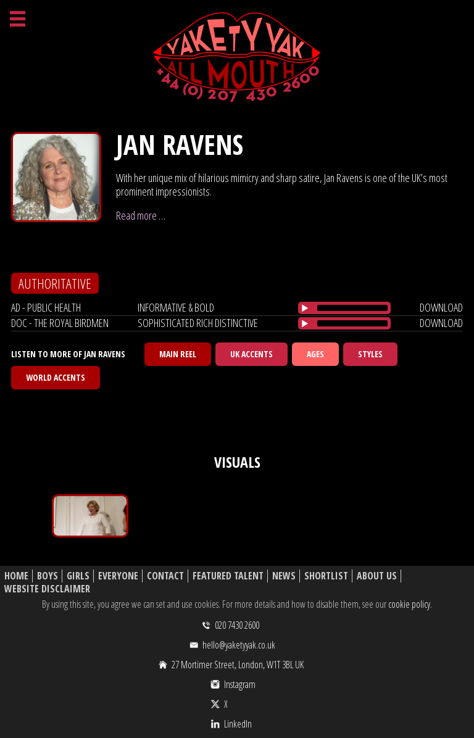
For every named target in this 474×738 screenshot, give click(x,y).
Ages (315, 354)
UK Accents (251, 354)
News (284, 576)
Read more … (140, 215)
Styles (370, 354)
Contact (165, 576)
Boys (47, 576)
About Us (377, 576)
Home (16, 576)
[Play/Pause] (305, 308)
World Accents (55, 377)
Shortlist (326, 576)
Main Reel (177, 354)
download (441, 307)
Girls (78, 576)
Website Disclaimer (47, 589)
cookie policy (409, 604)
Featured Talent (228, 576)
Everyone (118, 576)
